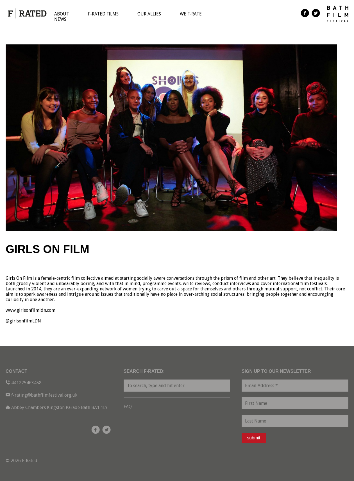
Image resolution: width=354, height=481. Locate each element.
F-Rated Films (103, 14)
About (61, 14)
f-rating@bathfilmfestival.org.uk (44, 395)
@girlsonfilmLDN (23, 321)
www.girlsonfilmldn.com (30, 310)
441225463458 (26, 382)
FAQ (128, 406)
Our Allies (149, 14)
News (60, 19)
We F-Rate (191, 14)
